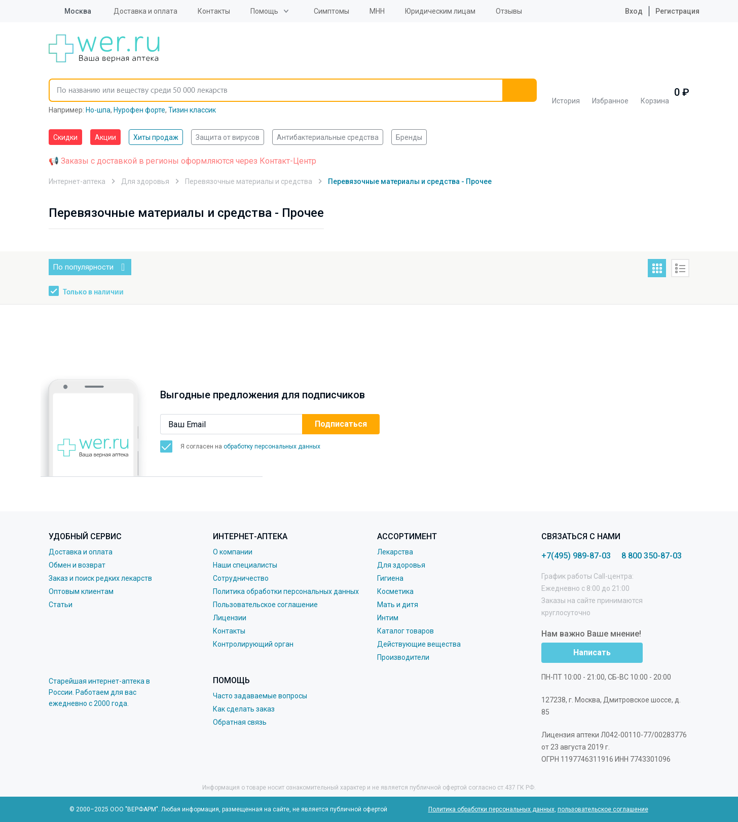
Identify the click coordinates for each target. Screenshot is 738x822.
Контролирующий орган (253, 644)
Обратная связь (240, 722)
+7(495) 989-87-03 (576, 556)
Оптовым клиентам (81, 591)
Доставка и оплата (145, 11)
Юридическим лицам (440, 11)
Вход (626, 11)
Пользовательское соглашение (265, 605)
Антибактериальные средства (328, 137)
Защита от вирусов (228, 137)
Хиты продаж (155, 137)
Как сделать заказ (244, 709)
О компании (232, 552)
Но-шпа (98, 110)
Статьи (60, 605)
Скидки (65, 137)
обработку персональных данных (272, 446)
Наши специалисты (245, 565)
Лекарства (395, 552)
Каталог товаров (405, 631)
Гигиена (390, 578)
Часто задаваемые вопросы (260, 696)
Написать (592, 652)
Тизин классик (192, 110)
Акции (105, 137)
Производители (403, 657)
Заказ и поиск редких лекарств (100, 578)
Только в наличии (93, 292)
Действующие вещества (419, 644)
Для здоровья (401, 565)
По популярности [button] (83, 267)
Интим (387, 618)
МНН (377, 11)
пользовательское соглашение (603, 809)
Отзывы (509, 11)
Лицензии (229, 618)
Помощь (264, 11)
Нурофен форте (139, 110)
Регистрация (677, 11)
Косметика (395, 591)
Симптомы (331, 11)
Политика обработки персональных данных (286, 591)
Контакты (214, 11)
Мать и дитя (397, 605)
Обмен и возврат (77, 565)
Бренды (409, 137)
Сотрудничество (241, 578)
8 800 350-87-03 (651, 556)
